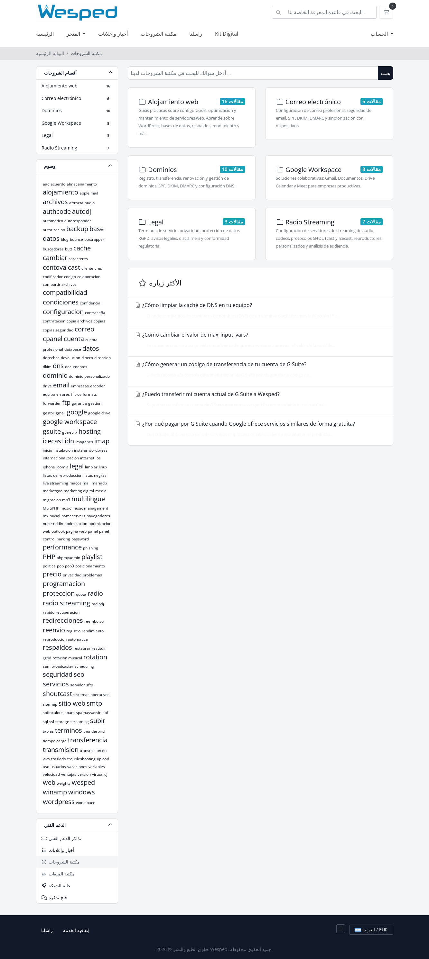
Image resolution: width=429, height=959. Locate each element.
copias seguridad (58, 330)
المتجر (74, 33)
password (80, 539)
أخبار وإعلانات (113, 33)
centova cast (61, 267)
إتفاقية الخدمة (76, 930)
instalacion (63, 450)
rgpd (47, 658)
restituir (99, 648)
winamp (55, 792)
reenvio (54, 630)
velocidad (51, 774)
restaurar (81, 648)
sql (45, 721)
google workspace (70, 421)
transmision (61, 749)
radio (95, 593)
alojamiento (60, 192)
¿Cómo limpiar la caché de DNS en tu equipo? (259, 310)
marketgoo (52, 490)
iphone (49, 467)
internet (87, 458)
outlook (58, 531)
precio (52, 574)
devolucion (70, 357)
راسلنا (195, 33)
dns (58, 365)
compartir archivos (60, 284)
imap (101, 441)
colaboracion (88, 276)
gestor (48, 413)
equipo (49, 394)
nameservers (73, 516)
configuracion (63, 311)
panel (93, 531)
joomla (62, 467)
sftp (89, 685)
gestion (94, 403)
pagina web (76, 531)
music (66, 508)
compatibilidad (65, 292)
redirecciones (63, 620)
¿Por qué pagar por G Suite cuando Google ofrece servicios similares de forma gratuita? (259, 429)
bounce (76, 239)
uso (46, 766)
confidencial (90, 303)
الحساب (380, 33)
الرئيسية (45, 33)
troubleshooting (81, 759)
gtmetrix (69, 432)
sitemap (50, 704)
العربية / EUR (371, 930)
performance (62, 547)
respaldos (57, 647)
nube (47, 523)
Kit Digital (226, 33)
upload (103, 759)
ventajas (68, 774)
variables (97, 766)
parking (63, 539)
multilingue (88, 498)
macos (75, 483)
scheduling (84, 666)
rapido (48, 612)
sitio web (72, 703)
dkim (47, 366)
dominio (55, 375)
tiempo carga (55, 741)
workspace (85, 802)
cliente (87, 268)
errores (63, 394)
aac (46, 184)
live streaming (55, 483)
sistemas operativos (91, 694)
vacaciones (77, 766)
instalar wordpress (90, 450)
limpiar (91, 467)
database (72, 349)
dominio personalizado (89, 376)
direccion (102, 357)
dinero (87, 357)
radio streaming (66, 603)
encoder (97, 386)
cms (98, 268)
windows (81, 792)
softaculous (53, 712)
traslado (58, 759)
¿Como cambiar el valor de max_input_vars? (259, 339)
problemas (92, 575)
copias (99, 321)
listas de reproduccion (62, 475)
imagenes (84, 442)
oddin (58, 523)
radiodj (97, 604)
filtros (76, 394)
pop (60, 566)
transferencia (87, 740)
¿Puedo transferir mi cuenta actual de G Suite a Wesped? (259, 399)
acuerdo (58, 184)
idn (69, 441)
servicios (56, 684)
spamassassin (88, 712)
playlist (91, 556)
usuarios (58, 766)
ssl (51, 721)
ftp (66, 402)
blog (65, 239)
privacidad (72, 575)
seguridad (57, 674)
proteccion (59, 593)
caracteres (78, 258)
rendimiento (93, 631)
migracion (52, 499)
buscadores (53, 249)
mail (86, 483)
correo (84, 329)
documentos (76, 366)
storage (62, 721)
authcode (57, 211)
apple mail (88, 193)
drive (47, 386)
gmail (61, 413)
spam (70, 712)
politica (49, 566)
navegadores (98, 516)
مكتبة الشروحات (158, 33)
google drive (99, 413)
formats (90, 394)
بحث (385, 73)
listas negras (95, 475)
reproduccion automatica (65, 639)
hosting (90, 431)
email (61, 385)
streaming (79, 721)
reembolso (94, 621)
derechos (51, 357)
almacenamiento (82, 184)
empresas (80, 386)
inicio (47, 450)
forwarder (52, 403)
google (77, 412)
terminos (68, 730)
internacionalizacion (61, 458)
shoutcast (57, 693)
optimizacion (75, 523)
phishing (90, 548)
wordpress (59, 801)
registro (73, 631)
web (49, 782)
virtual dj (99, 774)
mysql (55, 516)
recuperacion (67, 612)
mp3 (66, 499)
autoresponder (77, 220)
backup (77, 228)
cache (82, 248)
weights (63, 783)
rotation (95, 657)
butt (68, 249)
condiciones (61, 302)
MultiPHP (51, 508)
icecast (53, 441)
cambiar (55, 257)
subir (97, 720)
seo (79, 674)
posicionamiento (90, 566)
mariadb (99, 483)
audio (90, 202)
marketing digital (79, 490)
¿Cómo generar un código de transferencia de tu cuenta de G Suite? (259, 369)
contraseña (95, 312)
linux (103, 467)
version (84, 774)
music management (90, 508)
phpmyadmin (68, 557)
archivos (55, 201)
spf (105, 712)
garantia (79, 403)
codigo (70, 276)
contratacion (54, 321)
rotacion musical (67, 658)
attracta (76, 202)
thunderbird (94, 731)
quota (81, 594)
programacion (64, 583)
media (101, 490)
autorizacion (54, 229)
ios (98, 458)
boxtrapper (94, 239)
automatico (53, 220)
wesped (83, 782)
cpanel (52, 338)
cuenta (74, 338)
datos (90, 348)
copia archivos (79, 321)
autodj (81, 211)
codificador (53, 276)
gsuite (52, 431)
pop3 (69, 566)
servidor (77, 685)
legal (77, 466)
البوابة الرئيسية (50, 53)
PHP (49, 556)
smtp (94, 703)
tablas (48, 731)
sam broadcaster (58, 666)
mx (45, 516)
